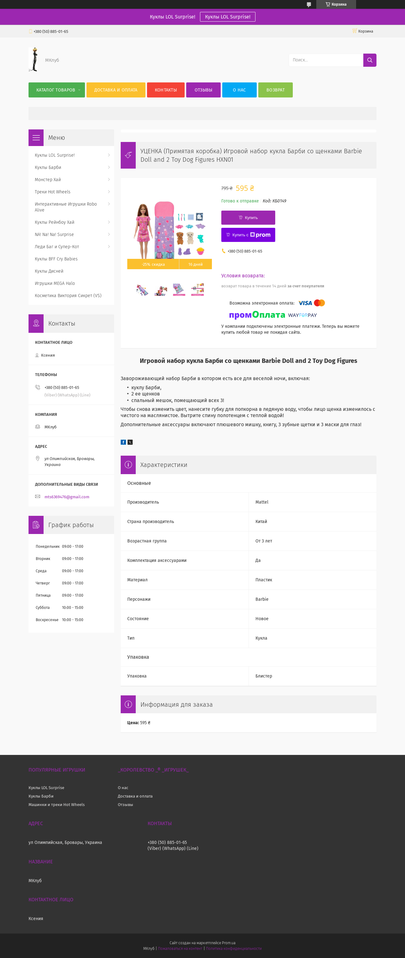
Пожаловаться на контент (180, 948)
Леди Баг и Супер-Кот (57, 246)
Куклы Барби (48, 167)
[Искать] (369, 60)
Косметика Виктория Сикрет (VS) (68, 295)
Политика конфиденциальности (234, 948)
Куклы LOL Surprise (46, 787)
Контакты (166, 90)
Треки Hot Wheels (53, 192)
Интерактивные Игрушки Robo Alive (66, 207)
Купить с (251, 235)
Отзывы (204, 90)
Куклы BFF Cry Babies (56, 259)
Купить (251, 217)
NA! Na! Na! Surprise (54, 234)
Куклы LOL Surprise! (227, 17)
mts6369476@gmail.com (67, 497)
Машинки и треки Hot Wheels (57, 804)
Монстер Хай (48, 179)
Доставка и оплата (116, 90)
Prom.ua (228, 943)
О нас (239, 90)
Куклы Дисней (49, 271)
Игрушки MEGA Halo (55, 283)
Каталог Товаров (56, 90)
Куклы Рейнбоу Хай (54, 222)
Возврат (275, 90)
